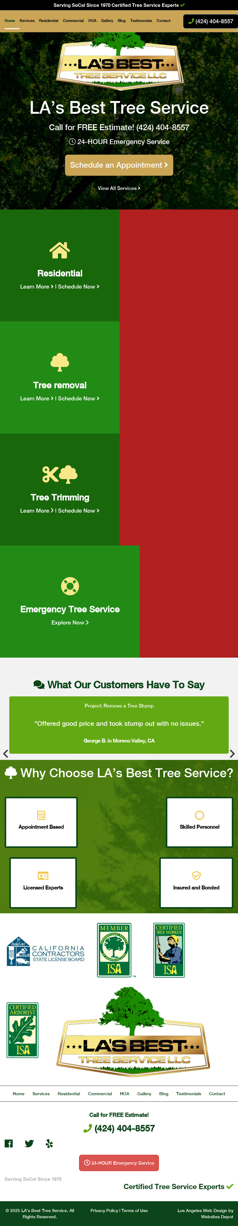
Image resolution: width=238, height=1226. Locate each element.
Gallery (107, 21)
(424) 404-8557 (162, 127)
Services (27, 21)
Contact (163, 21)
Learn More (37, 286)
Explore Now (70, 622)
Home (10, 21)
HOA (92, 21)
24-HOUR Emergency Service (119, 141)
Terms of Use (134, 1210)
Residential (48, 21)
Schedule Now (78, 286)
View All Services (119, 188)
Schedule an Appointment (119, 165)
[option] (119, 725)
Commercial (73, 21)
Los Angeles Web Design (202, 1210)
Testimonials (141, 21)
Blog (122, 21)
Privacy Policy (104, 1210)
